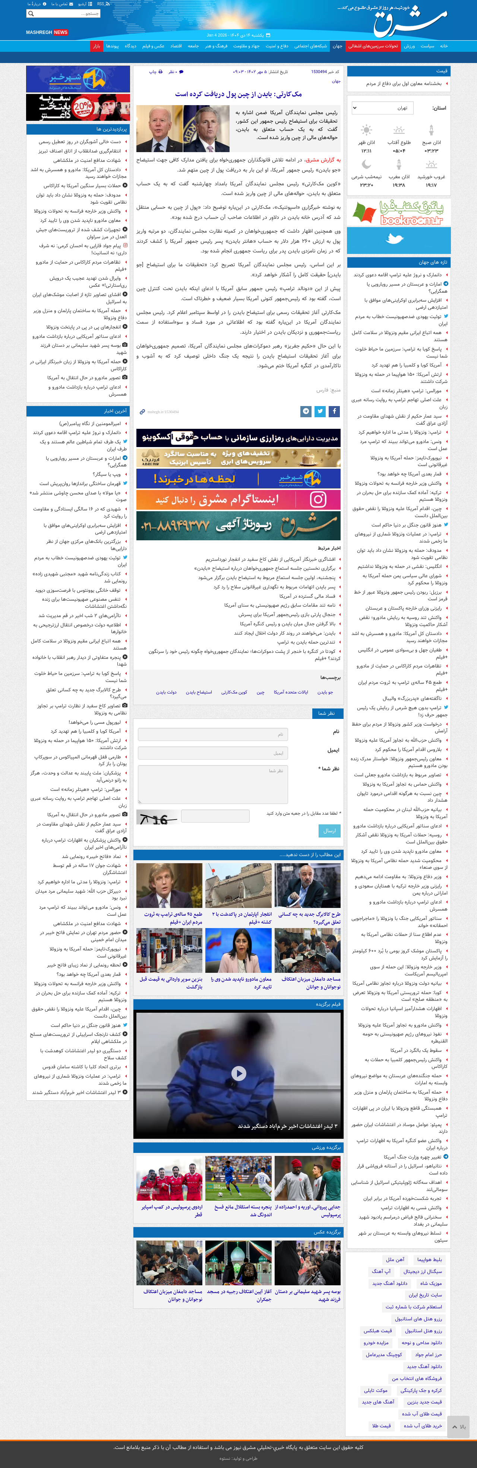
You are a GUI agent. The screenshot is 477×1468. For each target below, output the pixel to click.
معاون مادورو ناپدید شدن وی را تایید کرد (401, 851)
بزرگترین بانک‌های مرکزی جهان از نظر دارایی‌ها (86, 545)
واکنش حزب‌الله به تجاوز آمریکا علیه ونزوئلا (398, 740)
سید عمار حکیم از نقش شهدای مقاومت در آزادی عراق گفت (402, 420)
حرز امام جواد (428, 1355)
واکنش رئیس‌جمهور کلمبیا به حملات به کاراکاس (406, 1063)
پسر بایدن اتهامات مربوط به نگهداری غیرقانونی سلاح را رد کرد (274, 587)
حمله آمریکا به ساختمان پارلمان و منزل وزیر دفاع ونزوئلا (401, 1096)
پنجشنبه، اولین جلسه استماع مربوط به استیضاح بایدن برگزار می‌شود (266, 577)
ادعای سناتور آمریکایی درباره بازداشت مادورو (397, 826)
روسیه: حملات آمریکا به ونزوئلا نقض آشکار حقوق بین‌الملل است (402, 839)
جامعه (193, 46)
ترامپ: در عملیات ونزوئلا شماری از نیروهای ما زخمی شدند (401, 538)
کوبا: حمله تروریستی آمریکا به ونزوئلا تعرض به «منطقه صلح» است (400, 996)
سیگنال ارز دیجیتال (423, 1272)
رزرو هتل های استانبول (418, 1319)
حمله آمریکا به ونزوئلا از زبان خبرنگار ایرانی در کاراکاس (78, 365)
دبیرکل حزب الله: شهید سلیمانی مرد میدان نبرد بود (81, 895)
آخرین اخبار (115, 411)
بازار (96, 46)
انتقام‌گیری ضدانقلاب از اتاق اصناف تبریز (79, 151)
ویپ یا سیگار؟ (107, 474)
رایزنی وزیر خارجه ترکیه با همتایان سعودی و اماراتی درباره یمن (401, 890)
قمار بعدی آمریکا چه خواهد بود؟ (410, 474)
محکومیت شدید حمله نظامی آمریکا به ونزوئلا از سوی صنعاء (399, 864)
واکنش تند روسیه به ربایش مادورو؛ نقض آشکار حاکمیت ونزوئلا (403, 621)
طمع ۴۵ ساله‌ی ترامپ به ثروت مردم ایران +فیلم (403, 686)
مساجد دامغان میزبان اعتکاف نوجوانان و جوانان (311, 983)
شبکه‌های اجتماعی (310, 46)
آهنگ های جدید (378, 1402)
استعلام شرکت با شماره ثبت (414, 1307)
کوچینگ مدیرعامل (384, 1355)
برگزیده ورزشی (326, 1147)
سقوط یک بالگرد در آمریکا (416, 1050)
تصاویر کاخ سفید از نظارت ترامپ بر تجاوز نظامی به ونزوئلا (82, 709)
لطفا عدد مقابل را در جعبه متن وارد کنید (303, 813)
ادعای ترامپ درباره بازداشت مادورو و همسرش (408, 906)
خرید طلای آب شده (423, 1426)
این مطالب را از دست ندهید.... (310, 855)
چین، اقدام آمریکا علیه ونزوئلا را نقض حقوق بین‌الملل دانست (400, 512)
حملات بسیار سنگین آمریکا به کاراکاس (82, 185)
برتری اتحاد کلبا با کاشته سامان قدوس (81, 1067)
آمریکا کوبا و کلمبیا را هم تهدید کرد (407, 365)
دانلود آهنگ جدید (389, 1284)
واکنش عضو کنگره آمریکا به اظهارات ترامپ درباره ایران (402, 1144)
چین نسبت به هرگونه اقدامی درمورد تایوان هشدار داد (402, 797)
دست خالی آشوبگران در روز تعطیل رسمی (80, 141)
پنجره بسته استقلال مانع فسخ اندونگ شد (243, 1211)
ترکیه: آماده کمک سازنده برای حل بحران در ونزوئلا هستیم (402, 496)
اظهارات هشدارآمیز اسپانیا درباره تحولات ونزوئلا (404, 1012)
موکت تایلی (376, 1391)
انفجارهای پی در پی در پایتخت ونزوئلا (83, 327)
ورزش (409, 46)
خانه (444, 46)
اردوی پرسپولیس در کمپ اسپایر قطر (171, 1211)
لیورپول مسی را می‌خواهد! (95, 722)
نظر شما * (328, 769)
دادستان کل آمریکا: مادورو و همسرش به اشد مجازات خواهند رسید (399, 637)
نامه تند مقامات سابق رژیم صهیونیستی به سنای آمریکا (279, 605)
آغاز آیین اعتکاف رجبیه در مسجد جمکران (239, 1296)
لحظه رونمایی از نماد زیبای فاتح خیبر (84, 965)
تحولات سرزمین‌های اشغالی (373, 46)
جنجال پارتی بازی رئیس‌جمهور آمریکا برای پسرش (286, 614)
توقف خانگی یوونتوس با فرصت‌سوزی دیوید (78, 590)
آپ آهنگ (381, 1272)
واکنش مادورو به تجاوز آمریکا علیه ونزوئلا (400, 1025)
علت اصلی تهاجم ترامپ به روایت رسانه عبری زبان (399, 403)
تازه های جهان (433, 262)
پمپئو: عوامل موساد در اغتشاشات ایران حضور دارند (399, 1128)
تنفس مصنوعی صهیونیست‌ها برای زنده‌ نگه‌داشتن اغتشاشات (84, 603)
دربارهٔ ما (37, 4)
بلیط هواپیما (429, 1260)
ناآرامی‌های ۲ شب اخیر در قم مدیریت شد (79, 615)
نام (336, 732)
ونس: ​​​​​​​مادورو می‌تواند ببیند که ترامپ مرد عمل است (404, 445)
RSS (103, 4)
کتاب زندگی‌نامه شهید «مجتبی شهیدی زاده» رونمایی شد (79, 577)
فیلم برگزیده (328, 1004)
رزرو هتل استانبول (423, 1331)
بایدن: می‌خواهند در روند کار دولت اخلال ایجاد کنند (284, 633)
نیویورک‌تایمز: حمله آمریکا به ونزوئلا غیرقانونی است (409, 462)
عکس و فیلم (153, 46)
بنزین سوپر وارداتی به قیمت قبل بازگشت (171, 983)
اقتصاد (176, 46)
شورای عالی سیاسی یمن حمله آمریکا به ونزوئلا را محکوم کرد (405, 579)
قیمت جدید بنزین (424, 1402)
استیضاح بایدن (199, 692)
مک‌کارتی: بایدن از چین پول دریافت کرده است (238, 94)
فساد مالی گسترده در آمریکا (307, 596)
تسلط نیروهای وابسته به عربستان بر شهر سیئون (403, 1237)
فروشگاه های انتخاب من (417, 1379)
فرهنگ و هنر (216, 46)
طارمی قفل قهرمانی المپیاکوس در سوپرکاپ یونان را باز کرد (80, 761)
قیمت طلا (381, 1426)
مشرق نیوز (395, 18)
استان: (439, 108)
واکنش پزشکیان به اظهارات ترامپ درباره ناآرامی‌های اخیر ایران (84, 844)
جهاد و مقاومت (246, 46)
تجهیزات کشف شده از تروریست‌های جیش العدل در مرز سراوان (81, 233)
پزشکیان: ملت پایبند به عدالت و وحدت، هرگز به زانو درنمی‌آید (78, 777)
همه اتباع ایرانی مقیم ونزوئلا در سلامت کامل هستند (400, 336)
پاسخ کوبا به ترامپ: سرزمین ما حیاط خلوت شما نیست (401, 353)
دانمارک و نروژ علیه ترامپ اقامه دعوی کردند (398, 275)
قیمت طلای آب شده (422, 1414)
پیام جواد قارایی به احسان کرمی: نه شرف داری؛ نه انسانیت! (83, 249)
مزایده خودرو (376, 1343)
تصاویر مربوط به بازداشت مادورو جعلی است (398, 775)
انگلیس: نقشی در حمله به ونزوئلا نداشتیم (400, 566)
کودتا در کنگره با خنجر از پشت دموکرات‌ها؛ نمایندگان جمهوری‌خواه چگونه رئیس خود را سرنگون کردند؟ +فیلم (245, 655)
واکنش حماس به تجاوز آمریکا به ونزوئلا (402, 784)
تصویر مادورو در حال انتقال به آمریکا (84, 377)
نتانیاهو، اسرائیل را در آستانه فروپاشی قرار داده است (402, 1170)
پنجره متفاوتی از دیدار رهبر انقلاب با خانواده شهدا (79, 661)
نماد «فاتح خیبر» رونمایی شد (91, 856)
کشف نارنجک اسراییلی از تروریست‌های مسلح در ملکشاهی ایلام (78, 1038)
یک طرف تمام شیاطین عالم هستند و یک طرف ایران (83, 445)
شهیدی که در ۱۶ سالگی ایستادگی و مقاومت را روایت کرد (80, 513)
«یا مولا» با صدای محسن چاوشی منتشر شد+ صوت (78, 497)
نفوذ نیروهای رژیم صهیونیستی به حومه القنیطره (405, 1038)
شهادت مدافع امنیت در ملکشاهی (87, 160)
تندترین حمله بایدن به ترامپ (306, 642)
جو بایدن (325, 692)
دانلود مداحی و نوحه (422, 1343)
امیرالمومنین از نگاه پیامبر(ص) (90, 423)
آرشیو (85, 4)
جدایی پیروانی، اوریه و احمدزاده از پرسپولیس (308, 1211)
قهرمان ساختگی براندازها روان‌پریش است (80, 483)
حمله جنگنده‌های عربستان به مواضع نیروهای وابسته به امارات (399, 1079)
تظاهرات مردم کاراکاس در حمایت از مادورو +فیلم (402, 670)
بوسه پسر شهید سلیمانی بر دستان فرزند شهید (308, 1296)
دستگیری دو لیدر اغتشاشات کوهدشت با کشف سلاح (83, 1054)
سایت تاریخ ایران (425, 1295)
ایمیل (333, 750)
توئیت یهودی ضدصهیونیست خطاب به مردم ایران (401, 320)
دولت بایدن (166, 692)
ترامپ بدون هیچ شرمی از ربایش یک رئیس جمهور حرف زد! (402, 711)
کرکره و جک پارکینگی (421, 1391)
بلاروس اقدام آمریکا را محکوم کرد (408, 749)
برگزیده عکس (327, 1232)
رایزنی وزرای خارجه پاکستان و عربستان (404, 608)
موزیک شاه (431, 1284)
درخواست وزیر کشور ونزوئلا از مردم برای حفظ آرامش (400, 728)
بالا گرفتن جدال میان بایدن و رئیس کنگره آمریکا (287, 624)
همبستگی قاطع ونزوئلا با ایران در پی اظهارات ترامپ (400, 1112)
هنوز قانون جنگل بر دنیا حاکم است (407, 525)
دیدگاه (130, 46)
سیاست (427, 46)
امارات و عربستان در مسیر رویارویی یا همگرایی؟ (407, 288)
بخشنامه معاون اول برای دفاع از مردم (404, 83)
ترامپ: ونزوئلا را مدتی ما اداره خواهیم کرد (400, 432)
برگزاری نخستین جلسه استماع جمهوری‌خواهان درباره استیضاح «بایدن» (264, 568)
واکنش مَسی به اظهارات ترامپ (411, 1207)
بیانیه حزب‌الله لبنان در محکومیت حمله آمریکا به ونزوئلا (405, 813)
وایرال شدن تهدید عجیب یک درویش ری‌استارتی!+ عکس (88, 282)
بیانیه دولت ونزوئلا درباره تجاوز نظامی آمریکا (397, 983)
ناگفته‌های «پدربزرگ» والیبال (412, 698)
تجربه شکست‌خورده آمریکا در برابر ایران (402, 1198)
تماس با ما (62, 4)
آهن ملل (395, 1260)
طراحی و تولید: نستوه (238, 1458)
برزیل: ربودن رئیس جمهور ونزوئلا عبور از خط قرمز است (401, 596)
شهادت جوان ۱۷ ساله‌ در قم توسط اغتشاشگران (90, 869)
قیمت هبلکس (378, 1331)
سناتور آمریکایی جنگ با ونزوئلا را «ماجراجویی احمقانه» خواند (399, 922)
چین (261, 692)
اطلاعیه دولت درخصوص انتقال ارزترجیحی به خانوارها (80, 629)
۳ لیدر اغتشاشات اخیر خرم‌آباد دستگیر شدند (288, 1126)
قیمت (442, 71)
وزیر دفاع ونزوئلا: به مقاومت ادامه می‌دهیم (398, 876)
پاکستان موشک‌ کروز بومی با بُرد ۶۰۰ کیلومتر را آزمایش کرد (400, 954)
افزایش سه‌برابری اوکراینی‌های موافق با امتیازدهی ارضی (406, 304)
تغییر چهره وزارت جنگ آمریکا (413, 1157)
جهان (337, 46)
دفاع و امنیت (277, 46)
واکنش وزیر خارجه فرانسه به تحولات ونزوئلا (398, 483)
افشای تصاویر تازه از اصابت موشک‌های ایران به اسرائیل (79, 298)
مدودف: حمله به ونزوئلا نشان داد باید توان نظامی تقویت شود (402, 554)
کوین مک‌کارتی (234, 692)
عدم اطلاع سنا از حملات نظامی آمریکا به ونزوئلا (404, 938)
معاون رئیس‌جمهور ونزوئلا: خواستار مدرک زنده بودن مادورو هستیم (399, 762)
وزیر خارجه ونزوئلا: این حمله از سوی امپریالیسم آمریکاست (409, 971)
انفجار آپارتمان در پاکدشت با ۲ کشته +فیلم (242, 918)
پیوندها (112, 46)
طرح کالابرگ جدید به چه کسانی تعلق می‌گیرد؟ (309, 918)
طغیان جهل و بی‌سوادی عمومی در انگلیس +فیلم (403, 654)
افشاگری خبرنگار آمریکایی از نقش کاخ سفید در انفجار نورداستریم (270, 559)
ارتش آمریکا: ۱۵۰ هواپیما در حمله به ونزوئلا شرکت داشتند (401, 378)
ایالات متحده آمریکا (291, 692)
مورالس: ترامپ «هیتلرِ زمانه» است (406, 390)
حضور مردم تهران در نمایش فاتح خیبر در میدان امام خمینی (83, 936)
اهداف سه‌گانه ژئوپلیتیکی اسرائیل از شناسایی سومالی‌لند (399, 1186)
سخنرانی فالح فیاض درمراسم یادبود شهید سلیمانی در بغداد (403, 1221)
